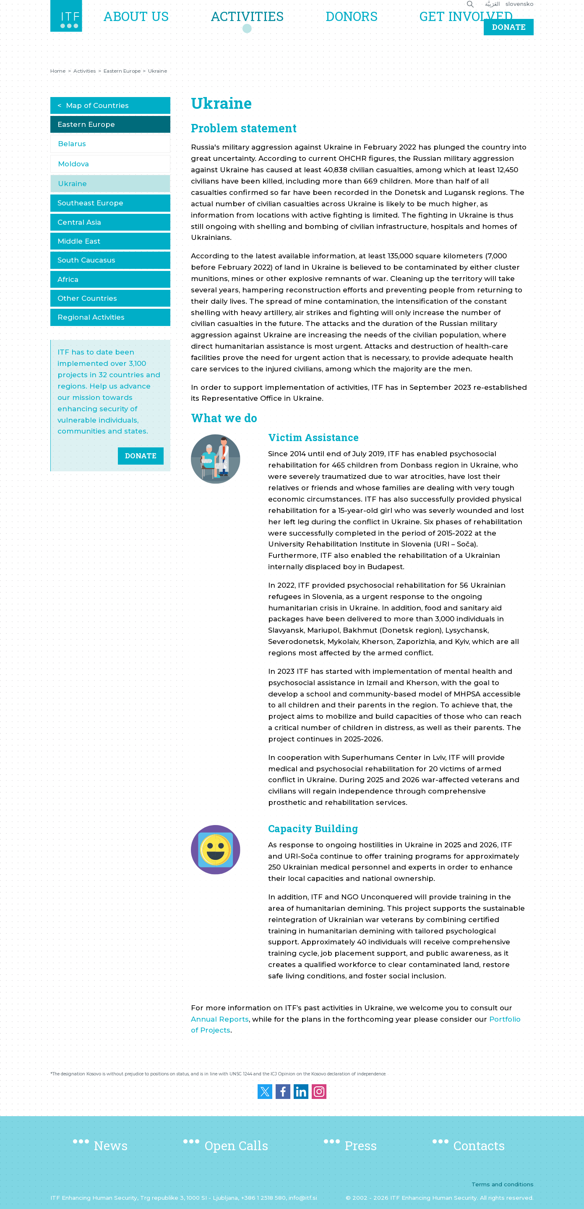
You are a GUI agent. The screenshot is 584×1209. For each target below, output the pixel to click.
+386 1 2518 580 (263, 1197)
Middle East (78, 241)
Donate (509, 52)
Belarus (72, 143)
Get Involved (469, 28)
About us (157, 28)
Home (57, 71)
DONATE (140, 455)
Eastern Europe (122, 71)
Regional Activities (91, 317)
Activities (262, 28)
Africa (67, 279)
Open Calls (236, 1145)
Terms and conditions (503, 1184)
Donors (361, 28)
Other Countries (87, 298)
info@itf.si (303, 1197)
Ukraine (157, 71)
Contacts (479, 1145)
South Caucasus (86, 260)
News (111, 1145)
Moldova (73, 164)
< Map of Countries (93, 105)
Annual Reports (220, 1019)
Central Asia (79, 222)
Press (361, 1145)
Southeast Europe (90, 203)
